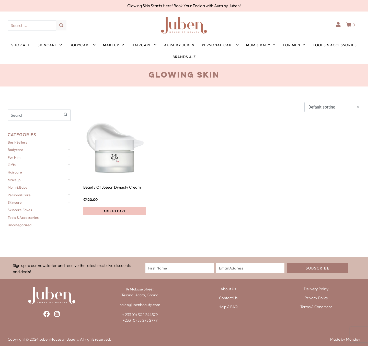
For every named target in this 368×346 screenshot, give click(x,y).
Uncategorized (19, 225)
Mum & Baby (260, 45)
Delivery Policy (316, 288)
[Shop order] (332, 107)
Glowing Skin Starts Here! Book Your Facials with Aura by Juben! (184, 5)
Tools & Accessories (335, 45)
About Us (228, 288)
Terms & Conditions (316, 306)
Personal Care (220, 45)
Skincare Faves (20, 210)
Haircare (144, 45)
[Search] (61, 25)
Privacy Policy (316, 297)
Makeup (113, 45)
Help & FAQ (228, 306)
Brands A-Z (184, 57)
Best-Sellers (17, 142)
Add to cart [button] (114, 211)
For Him (14, 157)
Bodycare (83, 45)
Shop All (20, 45)
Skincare (50, 45)
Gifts (12, 165)
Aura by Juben (179, 45)
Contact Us (228, 297)
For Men (294, 45)
